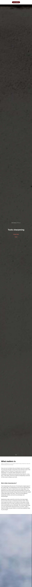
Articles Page (16, 234)
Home (16, 236)
